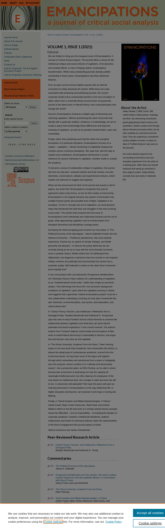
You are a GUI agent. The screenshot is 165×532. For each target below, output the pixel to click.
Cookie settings (53, 521)
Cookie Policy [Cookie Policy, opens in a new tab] (113, 521)
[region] (82, 517)
